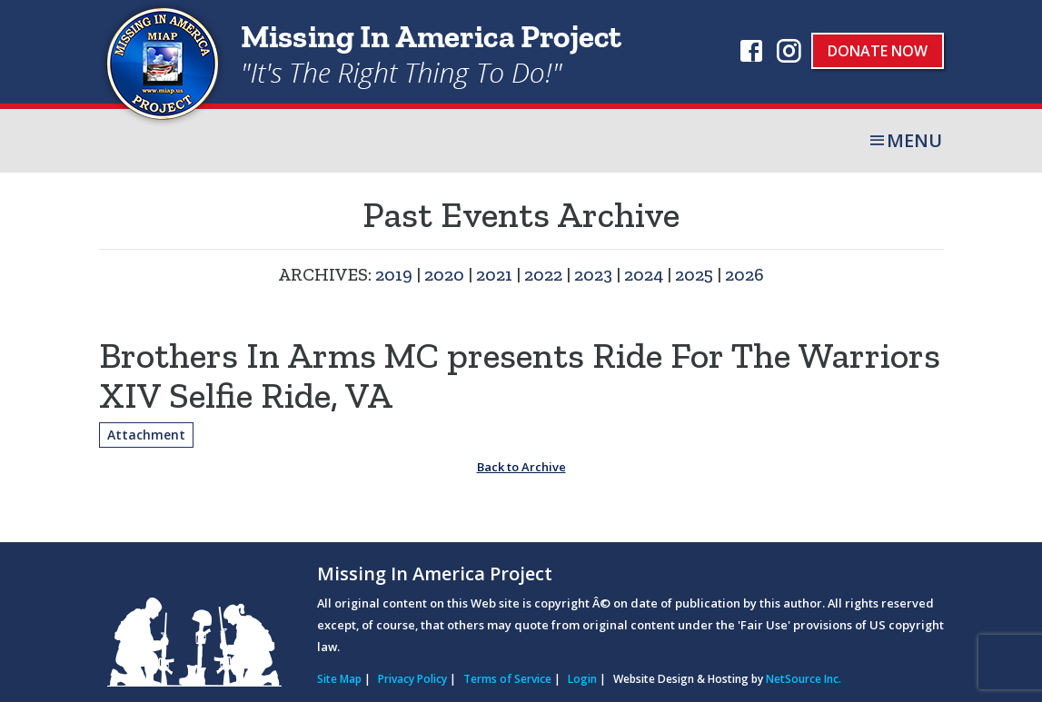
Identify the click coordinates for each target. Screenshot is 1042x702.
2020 (444, 274)
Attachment (146, 434)
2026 (744, 274)
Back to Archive (521, 467)
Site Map (339, 679)
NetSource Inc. (803, 679)
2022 (543, 274)
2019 (393, 274)
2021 (494, 274)
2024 (643, 274)
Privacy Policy (412, 679)
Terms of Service (507, 679)
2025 (694, 274)
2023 (593, 274)
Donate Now (878, 51)
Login (582, 679)
